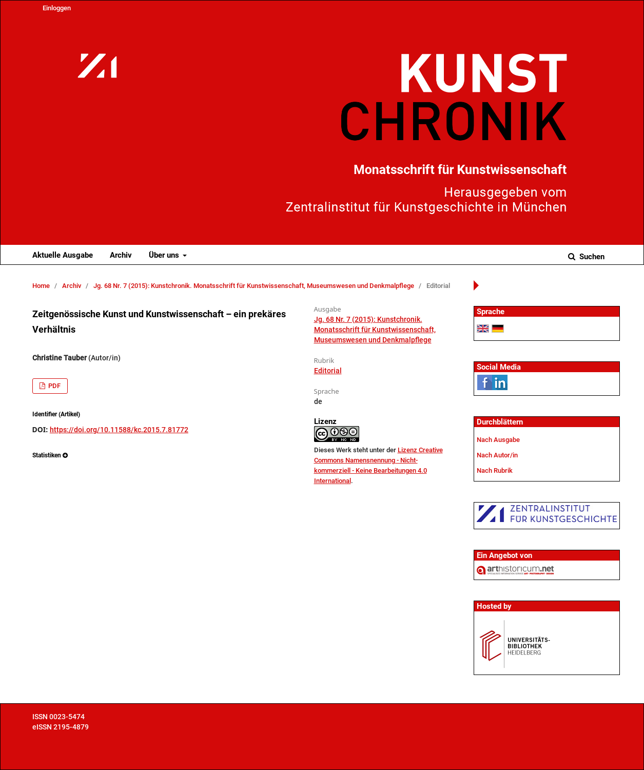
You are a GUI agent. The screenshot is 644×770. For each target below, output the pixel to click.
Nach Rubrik (495, 470)
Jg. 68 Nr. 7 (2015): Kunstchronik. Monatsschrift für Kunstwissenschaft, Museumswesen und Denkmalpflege (253, 286)
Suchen (590, 256)
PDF (54, 386)
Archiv (121, 255)
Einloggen (57, 8)
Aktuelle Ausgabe (62, 255)
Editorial (328, 371)
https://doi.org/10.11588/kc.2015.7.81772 (119, 430)
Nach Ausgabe (498, 440)
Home (41, 286)
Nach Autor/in (497, 455)
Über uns (165, 255)
